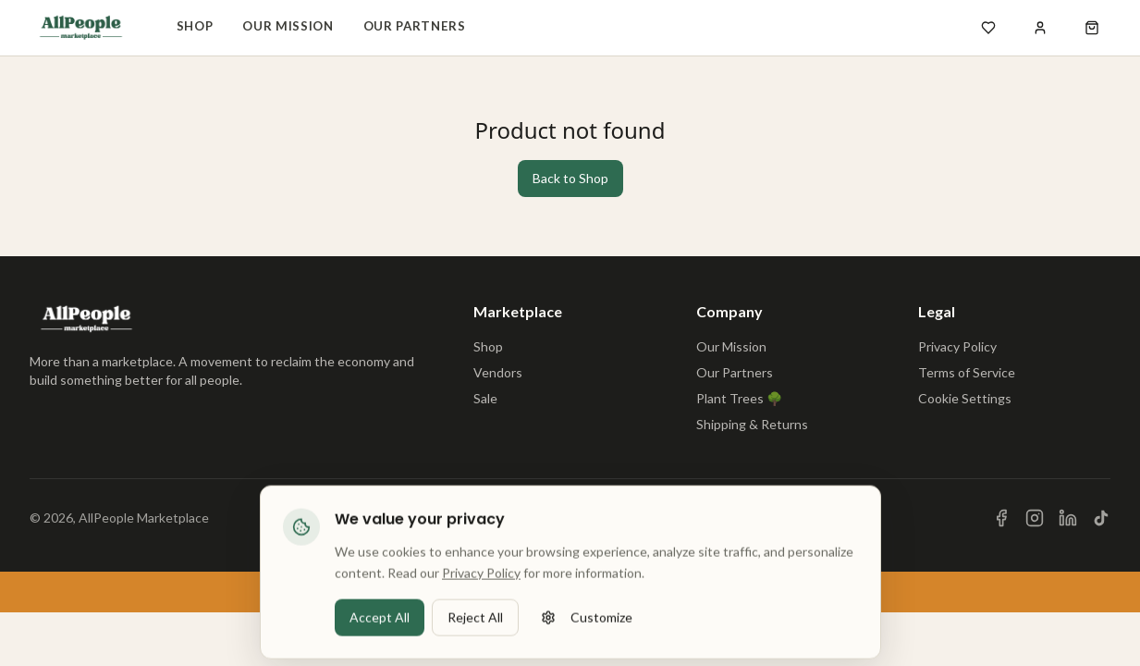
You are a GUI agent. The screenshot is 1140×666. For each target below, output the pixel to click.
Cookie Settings (964, 398)
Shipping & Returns (752, 424)
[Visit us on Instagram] (1034, 518)
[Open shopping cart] (1091, 27)
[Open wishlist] (988, 27)
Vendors (497, 372)
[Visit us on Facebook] (1001, 518)
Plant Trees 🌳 (739, 398)
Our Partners (414, 25)
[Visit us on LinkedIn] (1068, 518)
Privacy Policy (957, 346)
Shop (195, 25)
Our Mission (287, 25)
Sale (485, 398)
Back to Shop (570, 178)
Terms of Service (966, 372)
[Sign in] (1040, 27)
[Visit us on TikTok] (1101, 518)
